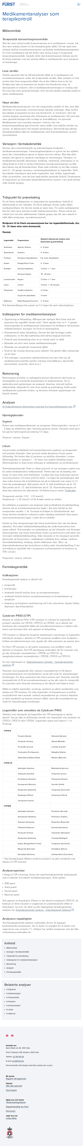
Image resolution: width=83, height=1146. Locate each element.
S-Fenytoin (10, 1001)
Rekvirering (11, 964)
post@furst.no (18, 1061)
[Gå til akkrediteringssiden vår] (9, 1133)
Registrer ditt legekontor (16, 1079)
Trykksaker (70, 490)
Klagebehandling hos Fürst (17, 1107)
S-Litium (9, 1009)
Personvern (10, 1111)
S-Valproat (10, 1013)
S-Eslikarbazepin (13, 993)
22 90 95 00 (18, 1056)
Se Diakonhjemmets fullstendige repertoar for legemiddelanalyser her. (37, 406)
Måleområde (11, 948)
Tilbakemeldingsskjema (16, 1102)
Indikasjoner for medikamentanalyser (22, 960)
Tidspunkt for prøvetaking (17, 956)
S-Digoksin (11, 989)
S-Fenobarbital (12, 997)
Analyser (10, 968)
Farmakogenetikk (13, 972)
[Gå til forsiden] (15, 4)
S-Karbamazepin (13, 1005)
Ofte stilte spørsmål (14, 1086)
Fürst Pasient (11, 1090)
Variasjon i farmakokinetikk (17, 951)
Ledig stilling (11, 1118)
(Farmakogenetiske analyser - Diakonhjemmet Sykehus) (43, 910)
